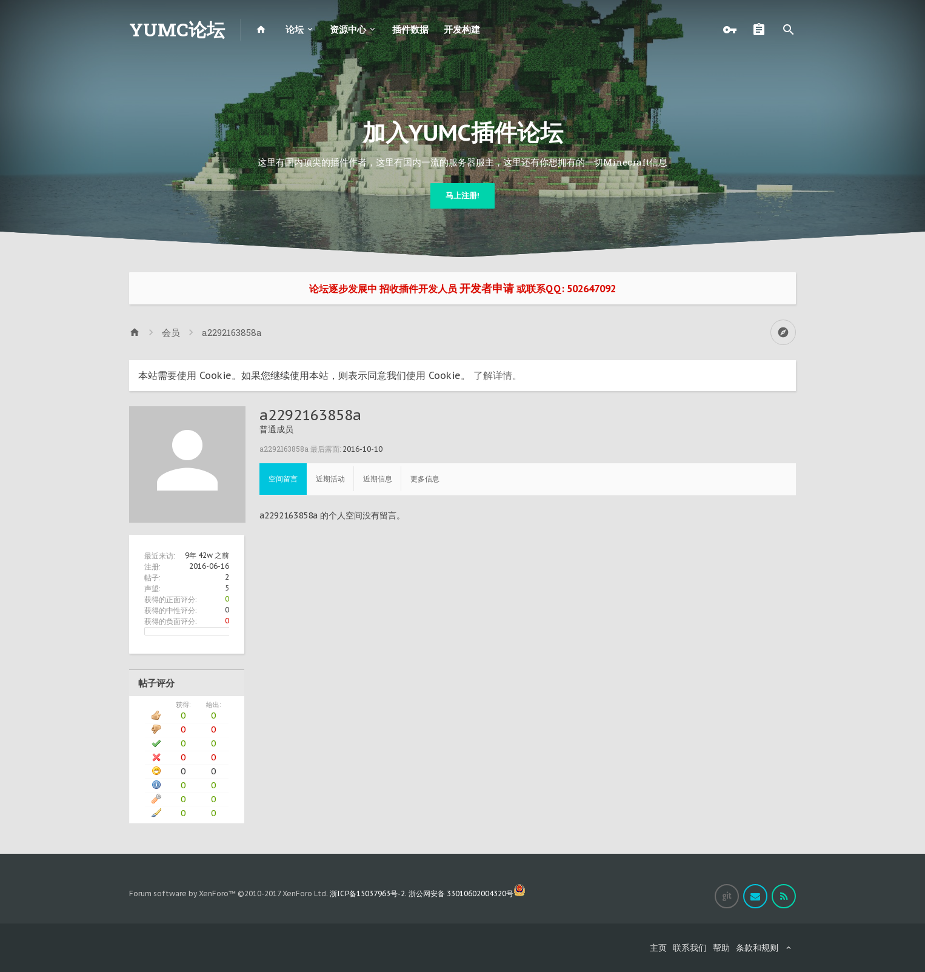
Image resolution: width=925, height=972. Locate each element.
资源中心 (348, 29)
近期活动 (330, 478)
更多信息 (424, 478)
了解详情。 (497, 375)
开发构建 (462, 29)
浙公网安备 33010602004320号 (467, 893)
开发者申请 (486, 288)
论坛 (295, 29)
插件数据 (410, 29)
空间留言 (283, 478)
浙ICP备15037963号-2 (367, 893)
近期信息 (377, 478)
